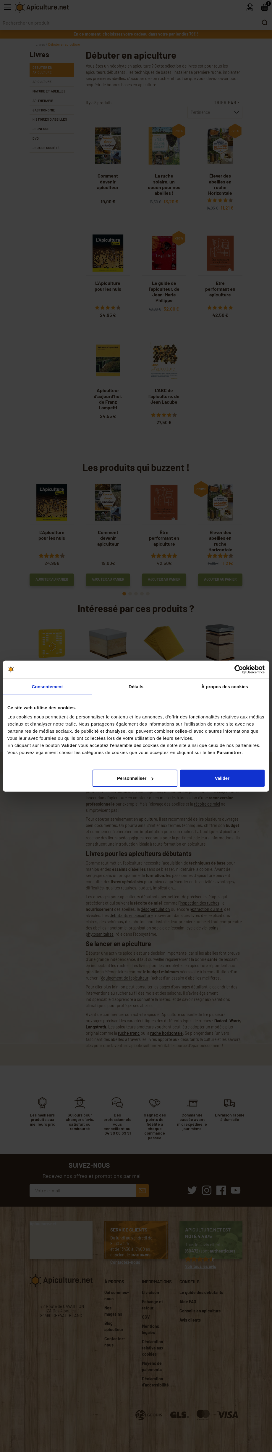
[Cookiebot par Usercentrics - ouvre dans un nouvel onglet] (239, 669)
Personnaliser (135, 778)
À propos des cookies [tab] (224, 686)
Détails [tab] (136, 686)
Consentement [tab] (47, 686)
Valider (222, 778)
